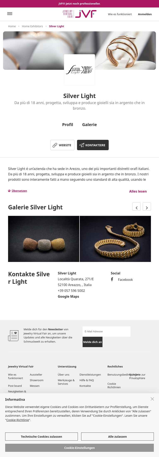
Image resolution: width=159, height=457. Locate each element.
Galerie (89, 124)
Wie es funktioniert (120, 14)
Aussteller (36, 374)
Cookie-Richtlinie (17, 420)
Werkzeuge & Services (66, 382)
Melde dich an (92, 342)
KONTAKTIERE (95, 145)
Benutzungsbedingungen (118, 374)
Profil (67, 124)
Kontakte (85, 386)
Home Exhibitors (32, 26)
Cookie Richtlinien (114, 385)
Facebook (122, 279)
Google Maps (68, 296)
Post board (15, 386)
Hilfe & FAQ (87, 380)
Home (12, 26)
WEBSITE (65, 145)
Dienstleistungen (90, 374)
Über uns (63, 374)
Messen (35, 386)
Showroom (36, 380)
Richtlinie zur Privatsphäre (137, 376)
